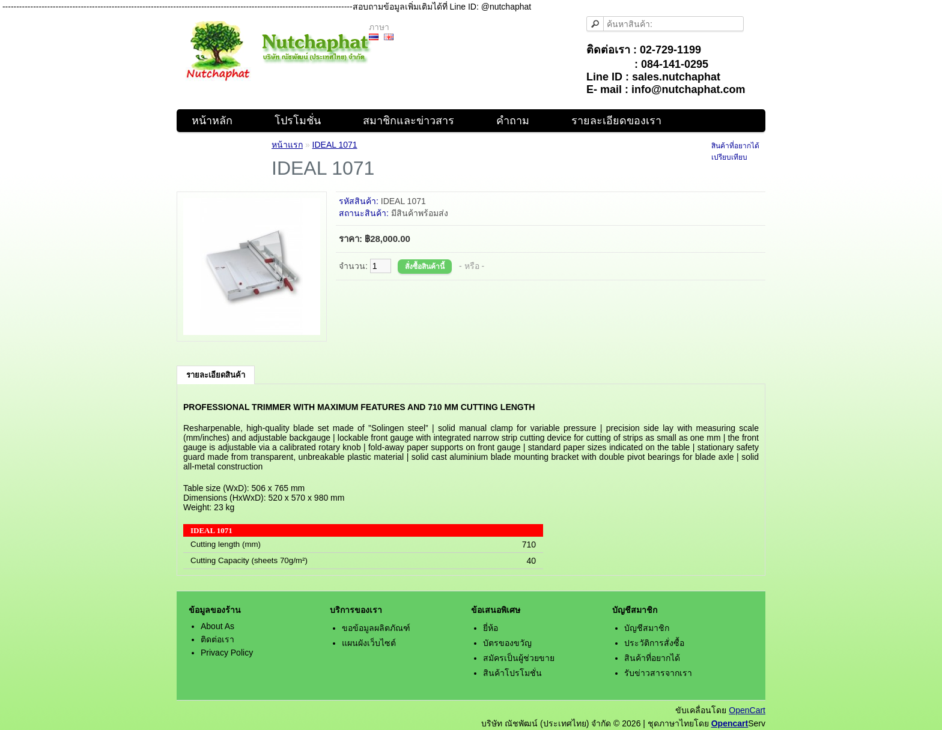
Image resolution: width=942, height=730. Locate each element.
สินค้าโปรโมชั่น (512, 673)
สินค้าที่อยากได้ (735, 146)
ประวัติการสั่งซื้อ (654, 643)
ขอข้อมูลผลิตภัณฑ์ (376, 628)
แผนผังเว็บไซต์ (369, 643)
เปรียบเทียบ (729, 157)
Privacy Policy (227, 652)
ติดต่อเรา (217, 639)
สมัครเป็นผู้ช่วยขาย (519, 658)
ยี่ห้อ (490, 628)
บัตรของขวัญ (507, 643)
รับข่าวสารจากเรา (658, 673)
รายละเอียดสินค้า (215, 374)
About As (217, 626)
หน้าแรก (287, 144)
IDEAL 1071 (334, 144)
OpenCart (747, 710)
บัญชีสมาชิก (646, 628)
